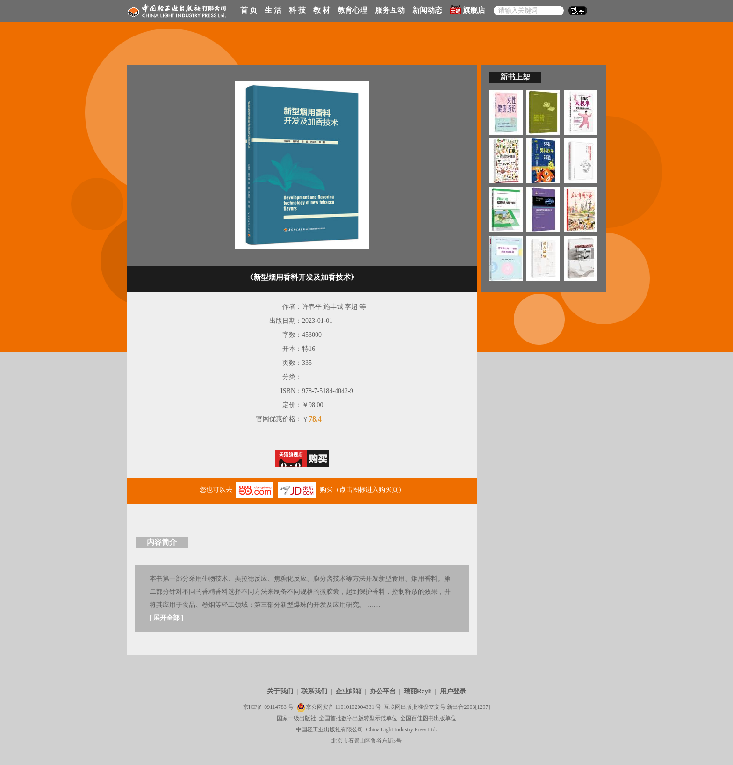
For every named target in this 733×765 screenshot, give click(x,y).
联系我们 (314, 691)
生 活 (273, 10)
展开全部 (166, 617)
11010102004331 (354, 707)
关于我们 (280, 691)
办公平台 (383, 691)
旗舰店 (467, 9)
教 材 (321, 10)
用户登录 (453, 691)
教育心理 (352, 10)
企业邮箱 (349, 691)
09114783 (275, 707)
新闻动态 (427, 10)
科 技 (297, 10)
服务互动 (390, 10)
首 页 (248, 10)
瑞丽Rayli (418, 691)
